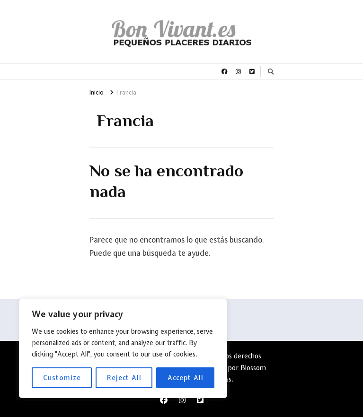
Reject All (124, 378)
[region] (123, 348)
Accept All (186, 378)
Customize (62, 378)
